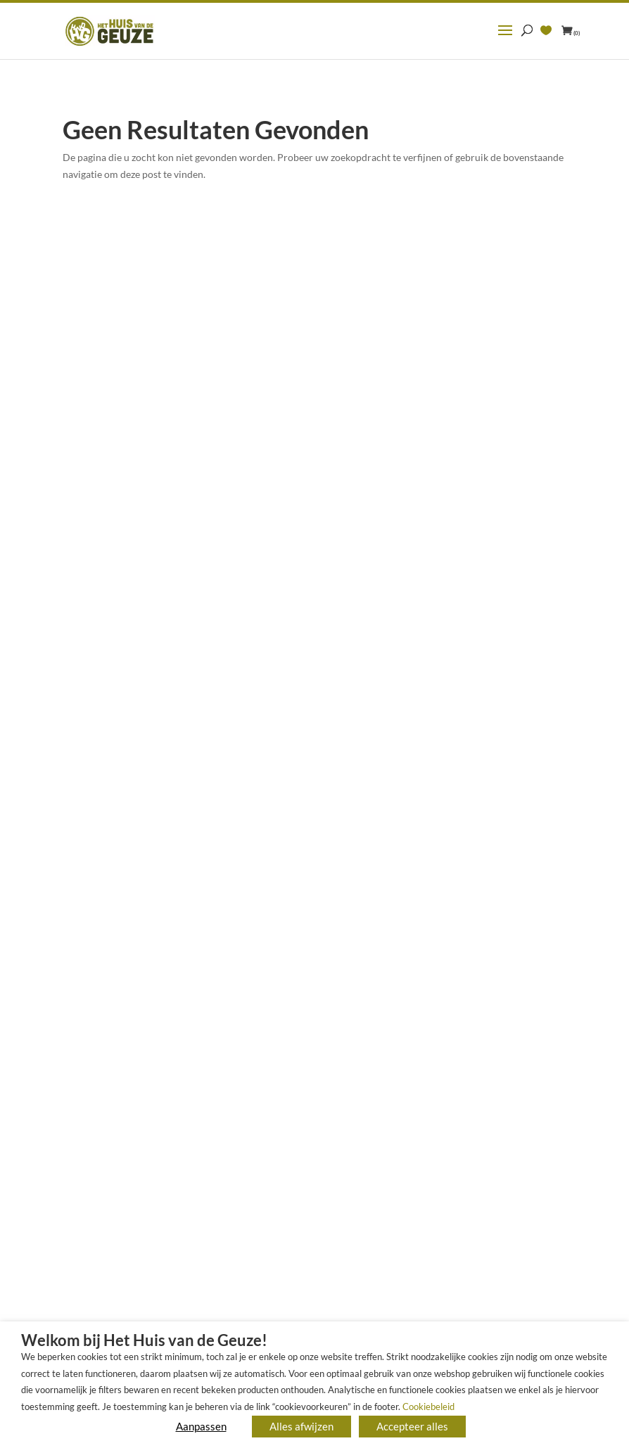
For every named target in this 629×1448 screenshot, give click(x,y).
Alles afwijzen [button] (301, 1426)
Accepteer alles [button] (412, 1426)
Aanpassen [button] (201, 1426)
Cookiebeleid (428, 1406)
